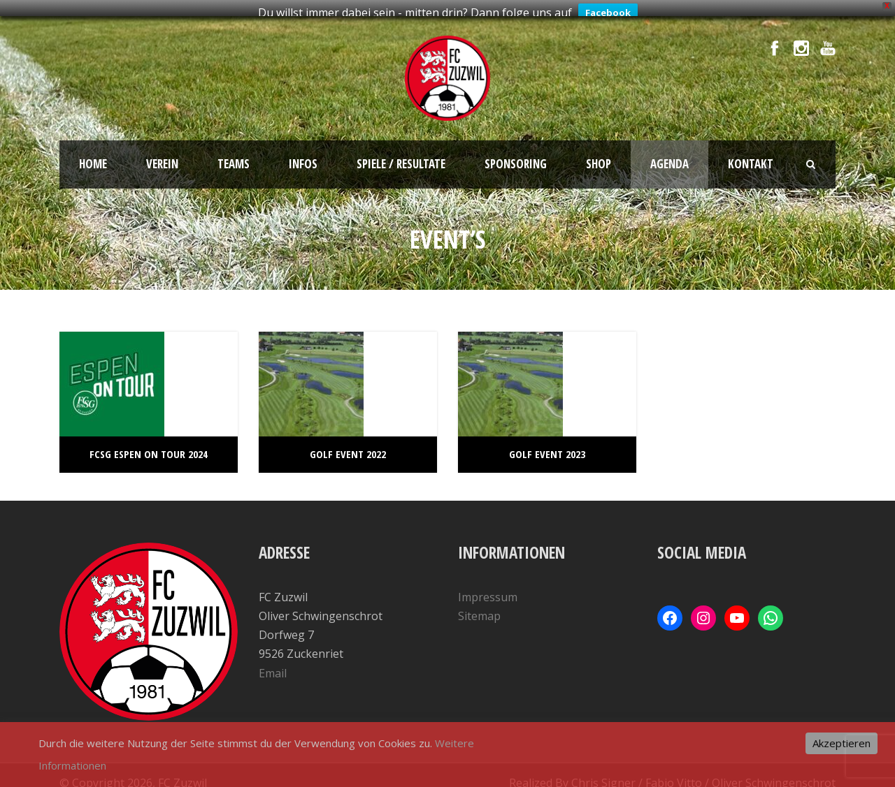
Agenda (669, 157)
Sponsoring (516, 157)
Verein (162, 157)
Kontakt (750, 157)
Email (273, 667)
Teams (233, 157)
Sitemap (479, 609)
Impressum (487, 590)
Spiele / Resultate (401, 157)
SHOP (598, 157)
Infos (303, 157)
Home (93, 157)
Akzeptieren (841, 743)
